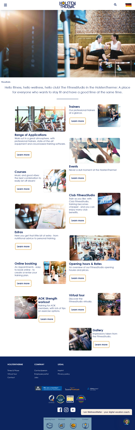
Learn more (23, 154)
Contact (11, 377)
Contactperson (40, 370)
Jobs (36, 377)
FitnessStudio (5, 82)
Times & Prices (13, 370)
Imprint (61, 370)
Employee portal (40, 374)
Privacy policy (64, 374)
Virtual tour (12, 374)
